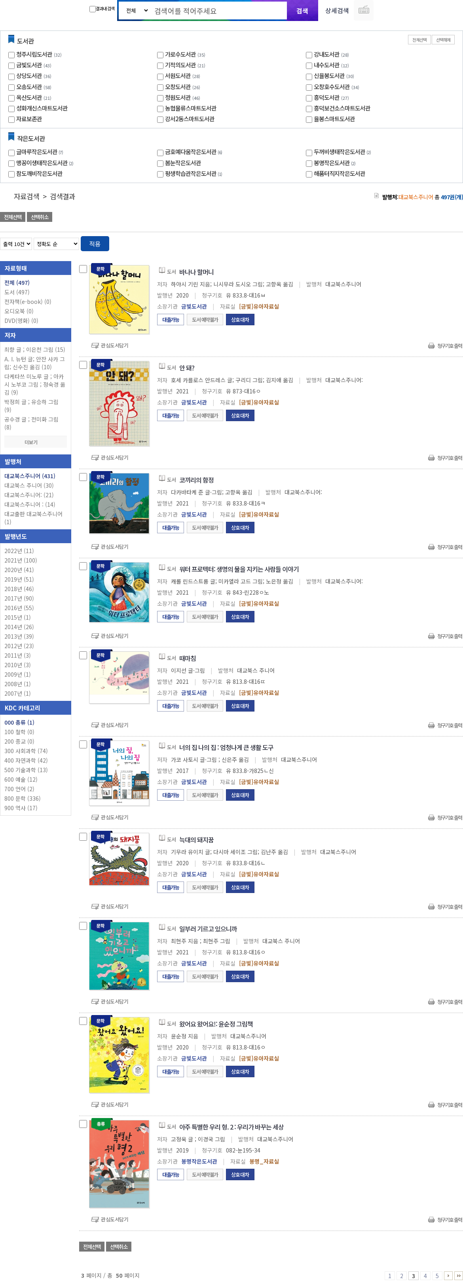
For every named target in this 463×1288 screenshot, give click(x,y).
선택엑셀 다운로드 (435, 217)
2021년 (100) (20, 560)
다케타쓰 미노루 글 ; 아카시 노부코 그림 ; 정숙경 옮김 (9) (34, 384)
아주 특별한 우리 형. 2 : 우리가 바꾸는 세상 (231, 1127)
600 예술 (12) (21, 779)
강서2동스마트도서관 (189, 118)
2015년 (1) (17, 617)
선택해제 (443, 39)
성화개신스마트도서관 (42, 108)
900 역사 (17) (21, 808)
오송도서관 (29, 86)
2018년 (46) (19, 589)
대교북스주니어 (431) (29, 476)
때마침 (187, 658)
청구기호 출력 (449, 345)
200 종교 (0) (19, 741)
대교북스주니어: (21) (29, 495)
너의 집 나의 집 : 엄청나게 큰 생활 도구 (226, 747)
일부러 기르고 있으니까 (208, 928)
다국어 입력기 (364, 10)
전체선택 (419, 39)
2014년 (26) (19, 627)
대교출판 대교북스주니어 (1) (33, 518)
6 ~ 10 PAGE (448, 1275)
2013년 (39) (19, 636)
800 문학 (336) (22, 798)
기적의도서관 (180, 65)
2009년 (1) (17, 674)
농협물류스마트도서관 (190, 108)
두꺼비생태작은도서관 (343, 151)
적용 (95, 243)
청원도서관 (178, 97)
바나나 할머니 (196, 272)
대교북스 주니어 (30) (29, 485)
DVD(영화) (21, 320)
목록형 (452, 242)
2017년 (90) (19, 598)
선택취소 (39, 217)
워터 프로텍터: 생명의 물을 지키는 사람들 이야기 (239, 569)
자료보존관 (29, 118)
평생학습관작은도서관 (194, 173)
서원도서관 (178, 75)
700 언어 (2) (19, 789)
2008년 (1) (17, 684)
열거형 (440, 242)
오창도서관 (178, 86)
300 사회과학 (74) (26, 751)
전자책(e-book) (27, 301)
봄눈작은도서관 (183, 162)
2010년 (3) (17, 665)
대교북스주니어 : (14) (29, 504)
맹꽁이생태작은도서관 (45, 162)
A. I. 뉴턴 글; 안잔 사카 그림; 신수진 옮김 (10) (34, 363)
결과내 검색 (101, 8)
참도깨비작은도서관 (39, 173)
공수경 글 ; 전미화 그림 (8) (31, 423)
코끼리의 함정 (196, 480)
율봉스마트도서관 (334, 118)
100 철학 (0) (19, 732)
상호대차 (240, 319)
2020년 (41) (19, 570)
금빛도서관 (29, 65)
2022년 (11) (19, 551)
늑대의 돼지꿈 (196, 839)
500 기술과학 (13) (26, 770)
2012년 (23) (19, 646)
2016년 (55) (19, 608)
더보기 (36, 442)
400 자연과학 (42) (26, 760)
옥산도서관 (29, 97)
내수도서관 (327, 65)
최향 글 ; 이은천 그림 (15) (34, 349)
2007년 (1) (17, 693)
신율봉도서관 (329, 75)
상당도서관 (29, 75)
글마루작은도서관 (40, 151)
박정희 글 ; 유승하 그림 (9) (31, 406)
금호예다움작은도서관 (194, 151)
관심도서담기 (114, 345)
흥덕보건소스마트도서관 (342, 108)
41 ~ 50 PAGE (458, 1275)
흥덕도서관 (327, 97)
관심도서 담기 (321, 217)
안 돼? (186, 367)
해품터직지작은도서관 (339, 173)
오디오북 (19, 311)
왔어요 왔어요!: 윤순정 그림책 (216, 1023)
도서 (17, 292)
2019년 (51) (19, 579)
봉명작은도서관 (335, 162)
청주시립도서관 (34, 54)
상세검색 (337, 10)
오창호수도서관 (332, 86)
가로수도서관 (180, 54)
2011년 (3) (17, 655)
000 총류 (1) (19, 722)
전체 (17, 282)
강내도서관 (327, 54)
